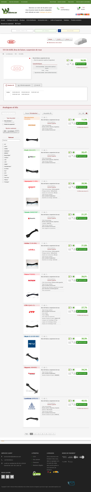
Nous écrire (71, 1)
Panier (19, 23)
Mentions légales (38, 465)
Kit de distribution (31, 20)
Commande (4, 1)
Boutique (22, 20)
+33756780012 (64, 9)
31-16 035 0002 (31, 336)
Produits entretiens (76, 20)
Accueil (3, 20)
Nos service (36, 459)
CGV (34, 456)
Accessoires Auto (43, 20)
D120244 (29, 118)
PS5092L (29, 274)
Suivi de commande (14, 1)
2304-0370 (29, 150)
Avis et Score (53, 1)
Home (2, 441)
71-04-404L (30, 243)
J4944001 (30, 367)
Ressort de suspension (7, 23)
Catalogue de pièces (45, 12)
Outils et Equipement (56, 20)
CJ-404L (31, 181)
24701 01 (31, 398)
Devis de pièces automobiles (83, 1)
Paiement (36, 462)
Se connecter (24, 1)
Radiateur (66, 20)
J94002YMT (31, 212)
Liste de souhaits (62, 1)
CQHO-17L (29, 305)
